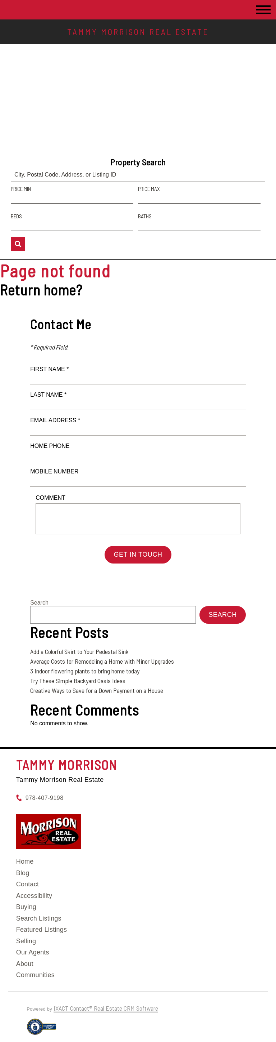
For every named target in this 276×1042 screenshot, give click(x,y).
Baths (145, 216)
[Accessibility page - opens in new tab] (41, 1030)
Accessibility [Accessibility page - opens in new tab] (34, 895)
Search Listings (38, 918)
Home (25, 861)
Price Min (21, 189)
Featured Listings (41, 929)
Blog (22, 873)
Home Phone (49, 446)
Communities (35, 975)
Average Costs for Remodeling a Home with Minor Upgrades (102, 661)
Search (39, 603)
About (24, 963)
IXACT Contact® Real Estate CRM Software (106, 1008)
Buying (26, 906)
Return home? (41, 289)
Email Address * (55, 420)
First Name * (49, 369)
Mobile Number (54, 471)
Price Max (149, 189)
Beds (16, 216)
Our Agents (32, 952)
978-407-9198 (45, 798)
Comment (50, 498)
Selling (26, 941)
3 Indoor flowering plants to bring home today (84, 671)
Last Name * (48, 395)
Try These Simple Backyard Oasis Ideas (77, 681)
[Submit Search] (18, 244)
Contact (27, 884)
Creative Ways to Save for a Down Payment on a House (96, 690)
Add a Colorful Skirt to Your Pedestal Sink (79, 651)
